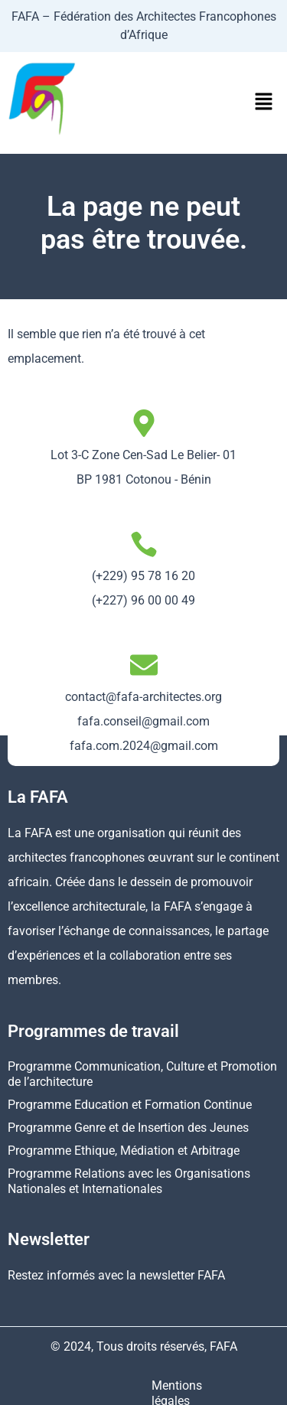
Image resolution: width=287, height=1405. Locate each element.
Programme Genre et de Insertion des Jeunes (128, 1127)
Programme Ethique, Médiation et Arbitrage (124, 1150)
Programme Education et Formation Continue (130, 1104)
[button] (264, 102)
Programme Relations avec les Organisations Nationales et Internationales (129, 1181)
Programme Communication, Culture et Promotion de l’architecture (142, 1074)
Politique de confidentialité (197, 1385)
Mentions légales (64, 1385)
